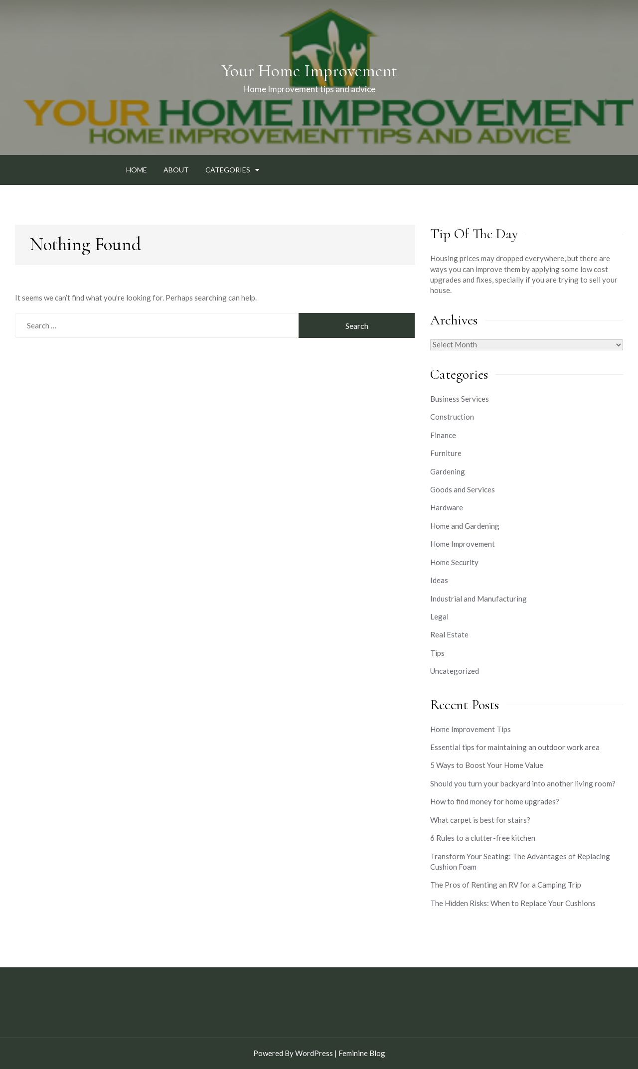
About (176, 169)
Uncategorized (454, 670)
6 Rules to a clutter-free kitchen (482, 837)
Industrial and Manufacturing (478, 598)
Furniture (446, 453)
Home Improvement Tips (470, 729)
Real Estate (449, 634)
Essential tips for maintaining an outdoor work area (515, 747)
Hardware (446, 507)
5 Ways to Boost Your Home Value (486, 765)
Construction (452, 416)
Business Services (459, 398)
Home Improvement (462, 543)
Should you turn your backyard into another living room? (523, 783)
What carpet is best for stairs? (480, 819)
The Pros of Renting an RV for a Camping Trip (505, 884)
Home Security (454, 562)
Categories (227, 169)
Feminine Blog (361, 1053)
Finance (443, 435)
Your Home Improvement (309, 70)
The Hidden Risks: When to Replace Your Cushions (513, 903)
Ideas (439, 580)
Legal (439, 616)
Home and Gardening (464, 525)
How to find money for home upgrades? (494, 801)
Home (136, 169)
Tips (437, 652)
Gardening (447, 471)
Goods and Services (462, 489)
